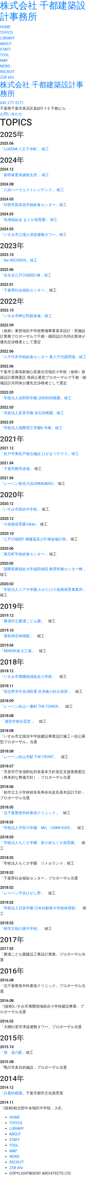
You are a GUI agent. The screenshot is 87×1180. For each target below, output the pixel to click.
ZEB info (7, 77)
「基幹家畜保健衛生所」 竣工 (24, 175)
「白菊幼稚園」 (13, 1093)
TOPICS (6, 32)
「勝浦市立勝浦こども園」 (22, 621)
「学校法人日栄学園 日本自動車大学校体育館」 (39, 908)
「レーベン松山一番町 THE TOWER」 (31, 706)
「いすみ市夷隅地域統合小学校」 (28, 676)
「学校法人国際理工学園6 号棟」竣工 (31, 428)
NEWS (5, 66)
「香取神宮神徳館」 (16, 636)
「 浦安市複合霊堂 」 (17, 721)
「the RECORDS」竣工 (18, 260)
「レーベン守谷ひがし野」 (22, 893)
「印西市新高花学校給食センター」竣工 (33, 205)
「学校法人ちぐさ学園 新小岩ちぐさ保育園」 (39, 842)
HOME (5, 27)
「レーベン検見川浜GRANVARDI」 (28, 483)
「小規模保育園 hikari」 (19, 524)
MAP (4, 60)
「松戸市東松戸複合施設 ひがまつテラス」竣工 (39, 454)
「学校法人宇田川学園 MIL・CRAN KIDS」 (37, 828)
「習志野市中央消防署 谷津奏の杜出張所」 (35, 691)
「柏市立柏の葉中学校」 (20, 928)
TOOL (4, 55)
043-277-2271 (12, 103)
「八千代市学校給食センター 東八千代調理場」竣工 (43, 357)
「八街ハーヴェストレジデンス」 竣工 (32, 190)
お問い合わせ (11, 114)
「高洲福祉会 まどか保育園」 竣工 (29, 219)
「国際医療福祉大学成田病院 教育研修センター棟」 (43, 569)
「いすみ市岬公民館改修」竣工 (26, 316)
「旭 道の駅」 (13, 1052)
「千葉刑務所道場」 (16, 468)
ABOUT (6, 44)
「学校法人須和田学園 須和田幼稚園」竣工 (35, 398)
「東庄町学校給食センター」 (24, 554)
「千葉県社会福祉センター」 (24, 290)
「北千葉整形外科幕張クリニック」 (29, 813)
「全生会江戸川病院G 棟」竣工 (26, 275)
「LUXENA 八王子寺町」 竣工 (24, 149)
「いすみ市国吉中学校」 (20, 509)
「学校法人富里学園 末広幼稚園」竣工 (32, 413)
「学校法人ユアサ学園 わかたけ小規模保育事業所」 (43, 589)
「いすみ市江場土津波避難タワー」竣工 (33, 234)
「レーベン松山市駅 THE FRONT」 (28, 757)
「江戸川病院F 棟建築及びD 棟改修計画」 (35, 539)
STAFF (5, 49)
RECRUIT (7, 72)
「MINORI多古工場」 (17, 651)
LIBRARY (7, 38)
